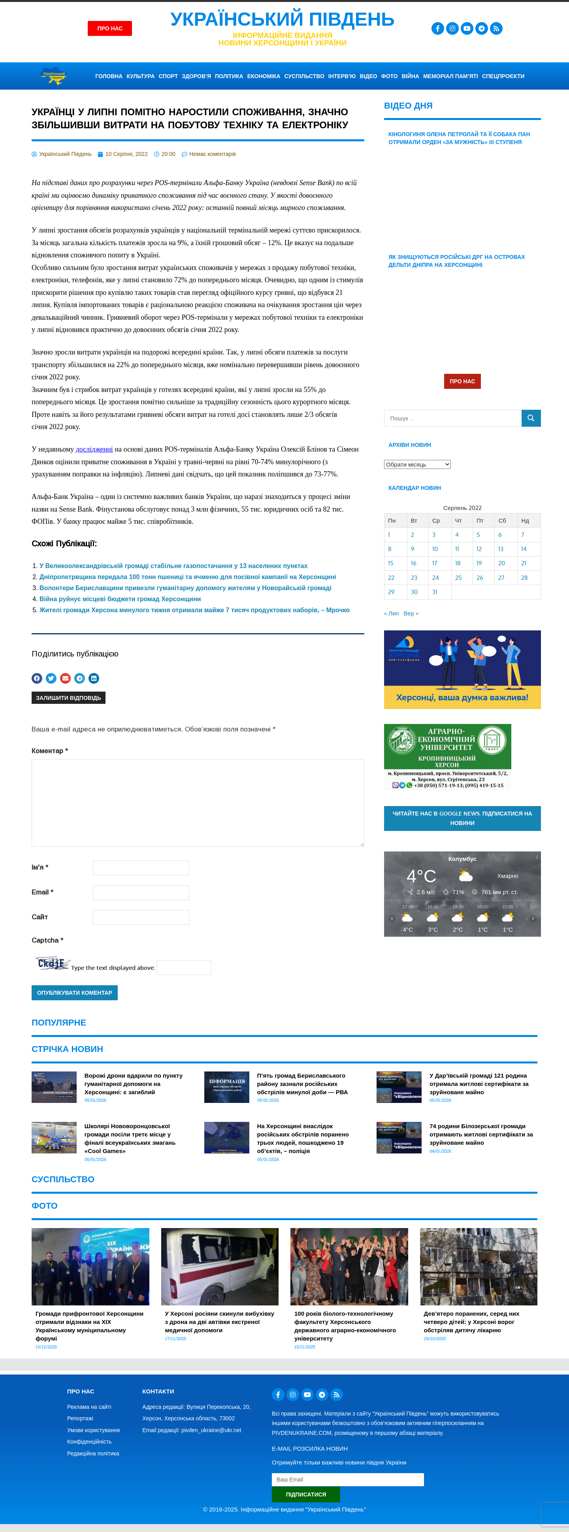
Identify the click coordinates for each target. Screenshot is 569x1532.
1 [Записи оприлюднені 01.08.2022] (389, 534)
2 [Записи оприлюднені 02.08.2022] (412, 534)
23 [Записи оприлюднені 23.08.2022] (414, 577)
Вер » (410, 613)
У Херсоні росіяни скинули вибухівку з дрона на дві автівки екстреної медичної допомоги (220, 1321)
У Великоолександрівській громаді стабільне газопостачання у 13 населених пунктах (173, 566)
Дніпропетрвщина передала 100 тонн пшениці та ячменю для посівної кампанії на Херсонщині (188, 577)
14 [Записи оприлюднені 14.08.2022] (524, 549)
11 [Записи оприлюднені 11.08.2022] (457, 549)
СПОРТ (168, 76)
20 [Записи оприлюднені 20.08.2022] (501, 563)
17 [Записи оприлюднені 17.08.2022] (434, 563)
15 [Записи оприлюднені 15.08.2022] (391, 563)
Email (42, 892)
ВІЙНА (410, 76)
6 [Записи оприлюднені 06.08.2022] (500, 534)
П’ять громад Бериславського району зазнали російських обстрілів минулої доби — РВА (302, 1083)
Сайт (40, 917)
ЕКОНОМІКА (264, 76)
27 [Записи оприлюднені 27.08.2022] (501, 577)
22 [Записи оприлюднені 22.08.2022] (391, 577)
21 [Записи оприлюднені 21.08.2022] (523, 563)
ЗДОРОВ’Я (196, 76)
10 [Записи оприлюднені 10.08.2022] (435, 549)
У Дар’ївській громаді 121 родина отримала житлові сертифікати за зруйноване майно (479, 1083)
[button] (37, 678)
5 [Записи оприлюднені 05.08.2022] (478, 534)
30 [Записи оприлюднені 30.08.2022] (414, 592)
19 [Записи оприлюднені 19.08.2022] (479, 563)
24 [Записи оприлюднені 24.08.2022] (435, 577)
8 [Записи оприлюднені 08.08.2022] (390, 549)
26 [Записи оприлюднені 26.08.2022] (480, 577)
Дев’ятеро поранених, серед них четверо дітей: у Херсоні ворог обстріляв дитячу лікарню (472, 1321)
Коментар (50, 751)
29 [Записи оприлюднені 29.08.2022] (391, 592)
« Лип (391, 613)
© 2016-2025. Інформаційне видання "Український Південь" (284, 1509)
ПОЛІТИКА (229, 76)
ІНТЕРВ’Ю (342, 76)
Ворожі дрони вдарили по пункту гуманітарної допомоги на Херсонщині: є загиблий (134, 1083)
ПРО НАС (462, 381)
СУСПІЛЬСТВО (304, 76)
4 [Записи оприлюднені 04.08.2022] (457, 534)
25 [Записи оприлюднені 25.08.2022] (458, 577)
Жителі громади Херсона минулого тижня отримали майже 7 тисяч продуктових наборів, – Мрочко (195, 610)
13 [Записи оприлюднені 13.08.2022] (500, 549)
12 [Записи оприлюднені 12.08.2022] (479, 549)
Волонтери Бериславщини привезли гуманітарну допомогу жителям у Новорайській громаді (186, 588)
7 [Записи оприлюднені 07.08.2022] (522, 534)
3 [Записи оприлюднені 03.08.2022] (433, 534)
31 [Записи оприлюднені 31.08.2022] (434, 592)
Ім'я (40, 867)
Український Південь (282, 19)
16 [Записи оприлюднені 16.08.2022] (413, 563)
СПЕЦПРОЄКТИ (503, 76)
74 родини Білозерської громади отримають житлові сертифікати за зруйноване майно (481, 1134)
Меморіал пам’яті (450, 76)
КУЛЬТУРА (140, 76)
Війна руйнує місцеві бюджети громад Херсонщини (120, 599)
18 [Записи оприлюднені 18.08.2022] (458, 563)
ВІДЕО (368, 76)
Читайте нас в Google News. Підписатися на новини (462, 818)
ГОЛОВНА (108, 76)
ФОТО (389, 76)
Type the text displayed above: (113, 967)
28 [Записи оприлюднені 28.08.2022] (524, 577)
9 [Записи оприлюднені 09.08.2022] (413, 549)
